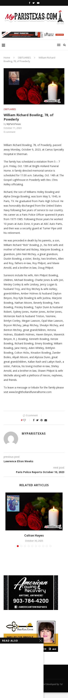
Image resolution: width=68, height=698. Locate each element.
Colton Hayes (34, 535)
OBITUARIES (24, 57)
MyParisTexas (14, 124)
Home (7, 57)
